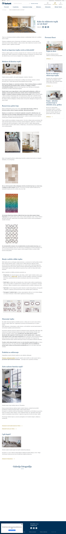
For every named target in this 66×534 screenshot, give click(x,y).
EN (9, 0)
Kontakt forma (51, 0)
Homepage (4, 9)
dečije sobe (14, 276)
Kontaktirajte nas (58, 0)
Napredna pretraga (34, 3)
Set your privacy (12, 530)
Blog (63, 0)
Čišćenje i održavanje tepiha (8, 358)
